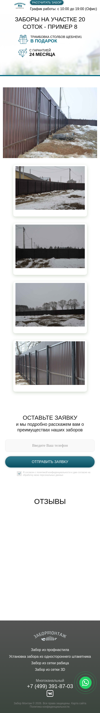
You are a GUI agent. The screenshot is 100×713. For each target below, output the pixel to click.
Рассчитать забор (46, 2)
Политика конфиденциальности (49, 706)
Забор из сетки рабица (50, 663)
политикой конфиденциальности (53, 472)
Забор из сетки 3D (50, 669)
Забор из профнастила (50, 650)
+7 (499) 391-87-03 (50, 686)
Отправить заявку (50, 462)
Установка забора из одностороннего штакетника (50, 656)
